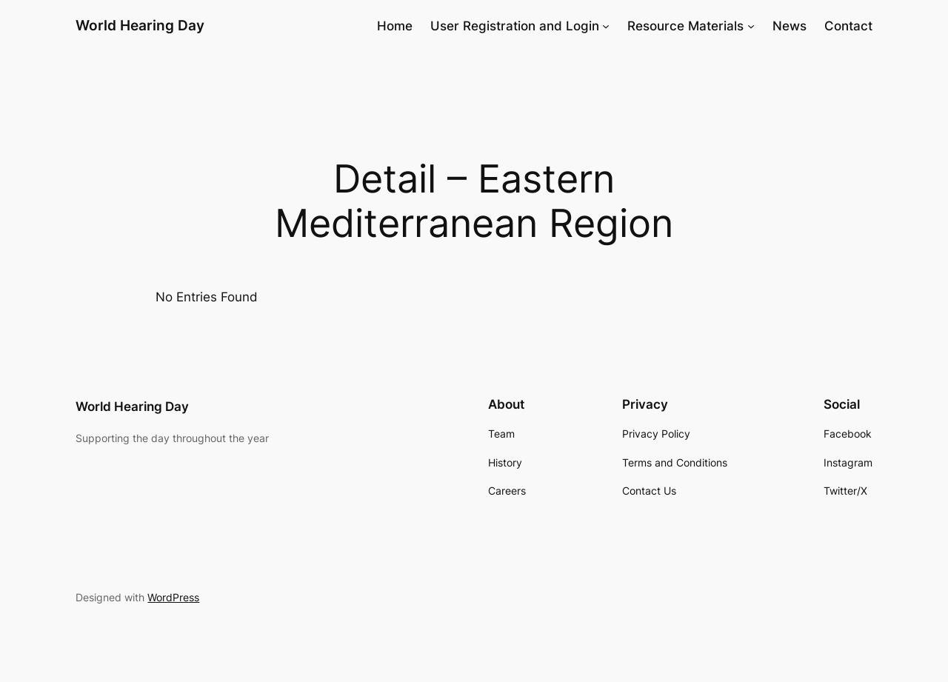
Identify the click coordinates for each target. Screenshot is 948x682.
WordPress (173, 597)
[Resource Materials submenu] (751, 26)
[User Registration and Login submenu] (606, 26)
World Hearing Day (140, 25)
